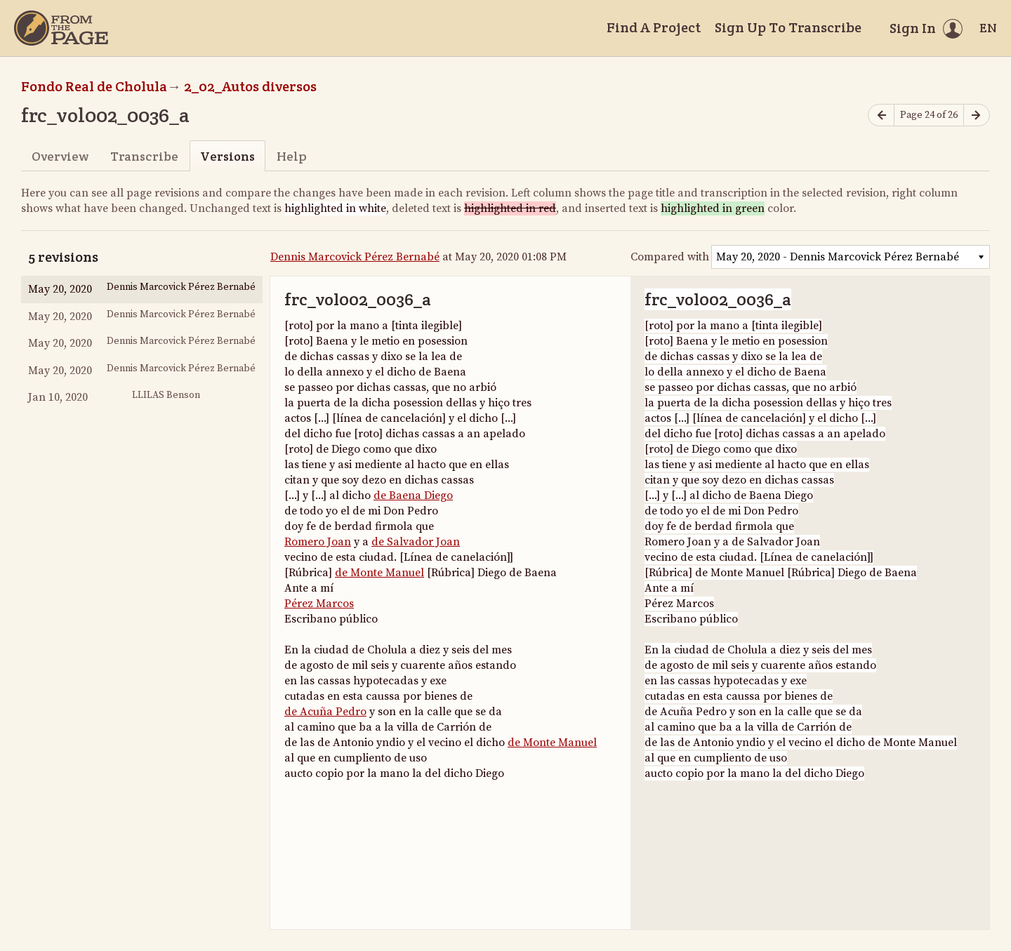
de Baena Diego (413, 495)
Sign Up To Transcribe (788, 27)
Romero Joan (317, 542)
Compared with (669, 256)
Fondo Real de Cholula (94, 86)
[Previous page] (881, 115)
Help (292, 156)
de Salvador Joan (415, 542)
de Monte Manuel (379, 573)
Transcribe (144, 156)
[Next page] (976, 115)
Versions (227, 156)
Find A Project (654, 27)
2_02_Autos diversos (250, 86)
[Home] (61, 28)
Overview (60, 156)
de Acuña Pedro (325, 712)
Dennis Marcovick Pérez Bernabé (355, 257)
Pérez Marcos (319, 604)
